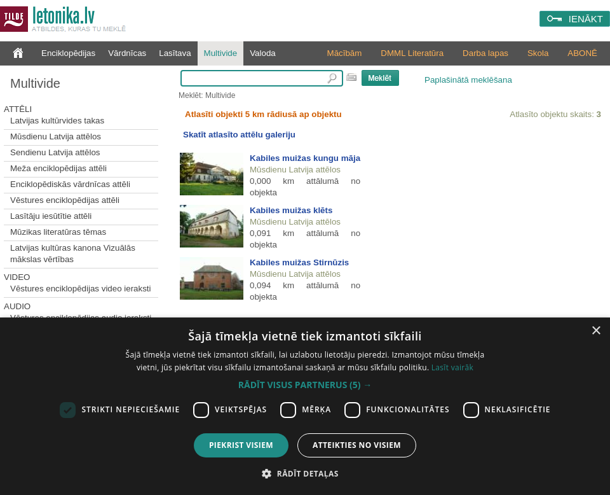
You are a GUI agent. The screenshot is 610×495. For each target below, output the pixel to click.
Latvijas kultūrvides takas (57, 120)
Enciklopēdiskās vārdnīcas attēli (70, 184)
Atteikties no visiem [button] (357, 445)
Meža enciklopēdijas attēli (58, 168)
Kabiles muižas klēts (291, 210)
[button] (305, 385)
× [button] (595, 331)
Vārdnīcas (127, 53)
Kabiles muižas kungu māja (305, 158)
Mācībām (344, 53)
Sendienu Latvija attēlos (55, 152)
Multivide (221, 53)
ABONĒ (582, 53)
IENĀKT (586, 18)
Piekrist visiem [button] (241, 445)
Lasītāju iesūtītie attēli (51, 216)
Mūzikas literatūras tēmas (58, 232)
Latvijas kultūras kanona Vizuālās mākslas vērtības (72, 253)
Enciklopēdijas (68, 53)
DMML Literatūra (412, 53)
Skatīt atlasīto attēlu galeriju (239, 134)
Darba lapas (485, 53)
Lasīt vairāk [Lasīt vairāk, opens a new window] (452, 367)
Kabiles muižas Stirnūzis (299, 262)
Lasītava (175, 53)
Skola (537, 53)
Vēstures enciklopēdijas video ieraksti (80, 288)
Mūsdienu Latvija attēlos (55, 136)
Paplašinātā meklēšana (468, 80)
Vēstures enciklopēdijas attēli (64, 200)
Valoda (263, 53)
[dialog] (305, 406)
